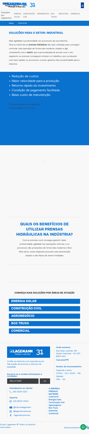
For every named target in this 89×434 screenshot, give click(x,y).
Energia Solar (55, 400)
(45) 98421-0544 (19, 401)
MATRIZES (53, 394)
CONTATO (54, 397)
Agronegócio (43, 14)
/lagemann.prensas (20, 415)
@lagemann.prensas (20, 411)
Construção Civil (56, 403)
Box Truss (53, 408)
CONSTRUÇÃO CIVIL (26, 308)
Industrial (64, 14)
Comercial (75, 14)
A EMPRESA (54, 389)
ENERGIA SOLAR (24, 301)
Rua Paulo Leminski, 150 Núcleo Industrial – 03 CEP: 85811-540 (68, 354)
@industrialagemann (20, 407)
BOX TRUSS (20, 323)
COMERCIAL (20, 331)
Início (11, 23)
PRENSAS (53, 391)
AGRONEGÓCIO (22, 316)
